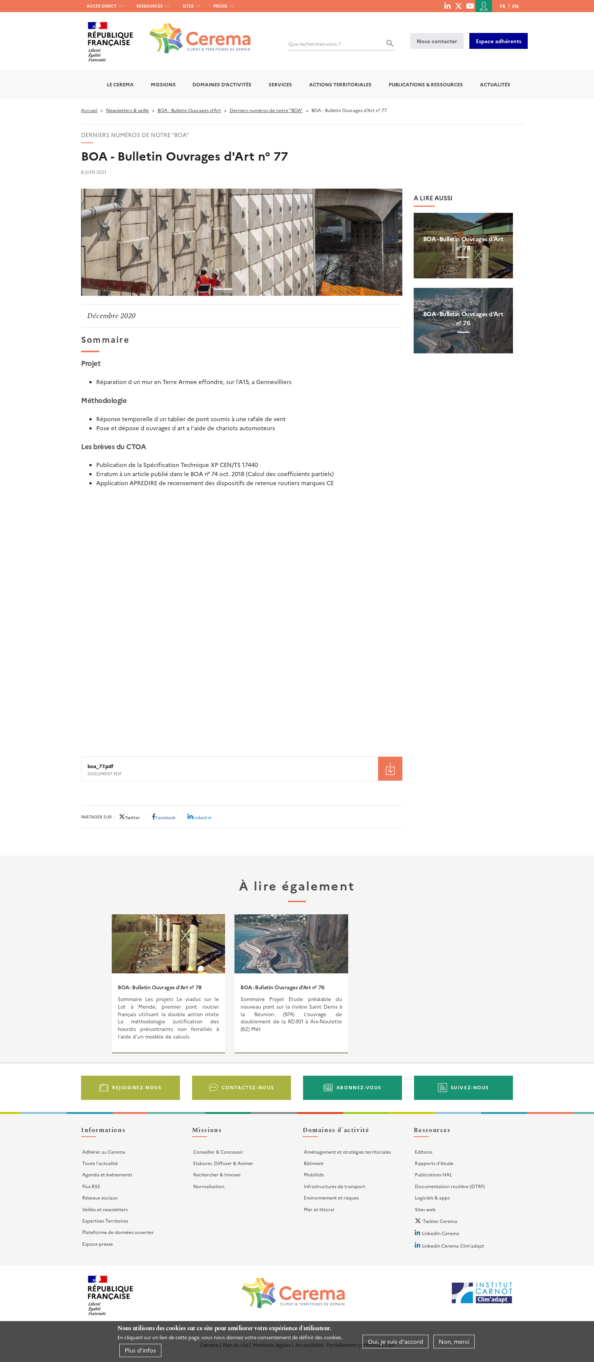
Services (280, 84)
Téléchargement (390, 769)
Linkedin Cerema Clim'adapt (453, 1245)
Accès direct (102, 6)
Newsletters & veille (127, 110)
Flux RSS (91, 1186)
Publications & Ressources (426, 84)
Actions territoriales (340, 84)
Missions (163, 84)
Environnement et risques (331, 1197)
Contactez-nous (248, 1087)
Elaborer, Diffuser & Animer (223, 1163)
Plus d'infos (140, 1350)
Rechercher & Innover (217, 1174)
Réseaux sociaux (99, 1197)
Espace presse (97, 1243)
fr (502, 6)
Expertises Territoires (105, 1220)
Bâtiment (314, 1163)
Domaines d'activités (222, 84)
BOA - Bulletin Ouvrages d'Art (189, 110)
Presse (220, 6)
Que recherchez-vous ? (314, 44)
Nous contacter (437, 41)
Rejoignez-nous (136, 1087)
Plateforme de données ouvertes (117, 1232)
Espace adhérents (498, 41)
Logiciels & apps (432, 1197)
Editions (423, 1151)
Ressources (149, 6)
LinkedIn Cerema (440, 1233)
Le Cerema (120, 84)
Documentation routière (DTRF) (450, 1186)
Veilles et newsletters (105, 1209)
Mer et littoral (319, 1209)
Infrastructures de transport (334, 1186)
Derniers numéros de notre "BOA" (266, 110)
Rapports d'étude (434, 1163)
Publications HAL (433, 1174)
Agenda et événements (107, 1174)
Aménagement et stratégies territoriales (347, 1151)
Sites (188, 6)
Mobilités (314, 1174)
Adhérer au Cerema (103, 1151)
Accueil (89, 110)
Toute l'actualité (100, 1163)
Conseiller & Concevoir (218, 1151)
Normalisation (208, 1186)
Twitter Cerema (440, 1221)
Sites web (425, 1209)
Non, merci (454, 1341)
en (515, 6)
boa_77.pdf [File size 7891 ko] (100, 766)
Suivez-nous (470, 1087)
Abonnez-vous (358, 1087)
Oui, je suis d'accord (395, 1341)
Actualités (495, 84)
